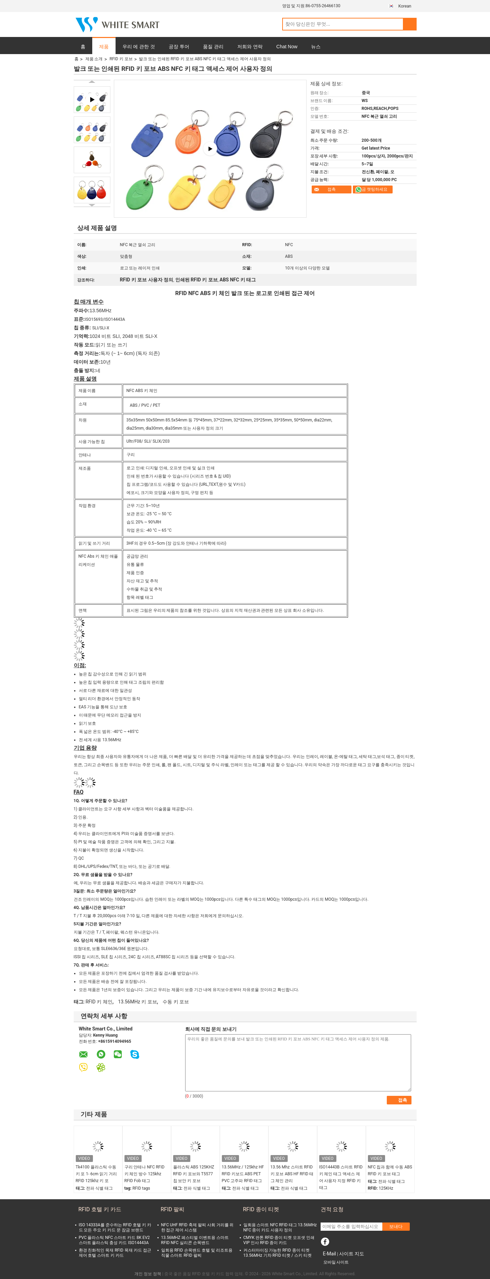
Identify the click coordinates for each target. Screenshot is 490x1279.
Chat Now (286, 46)
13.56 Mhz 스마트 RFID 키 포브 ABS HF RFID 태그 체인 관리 (292, 1174)
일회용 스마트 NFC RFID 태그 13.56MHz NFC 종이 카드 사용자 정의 (280, 1227)
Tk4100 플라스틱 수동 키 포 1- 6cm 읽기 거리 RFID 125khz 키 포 (96, 1174)
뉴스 (316, 46)
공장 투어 (179, 46)
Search (410, 24)
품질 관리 (213, 46)
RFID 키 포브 (120, 58)
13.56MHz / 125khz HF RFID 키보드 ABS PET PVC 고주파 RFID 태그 (243, 1174)
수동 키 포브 (176, 1001)
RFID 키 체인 (98, 1001)
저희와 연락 (250, 46)
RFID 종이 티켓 (261, 1209)
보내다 (396, 1226)
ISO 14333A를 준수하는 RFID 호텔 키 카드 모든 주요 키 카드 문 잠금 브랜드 (115, 1227)
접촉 (331, 189)
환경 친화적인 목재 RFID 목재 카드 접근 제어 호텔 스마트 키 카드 (115, 1253)
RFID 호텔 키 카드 (100, 1209)
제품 (104, 46)
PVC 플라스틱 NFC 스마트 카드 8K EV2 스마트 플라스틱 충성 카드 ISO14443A (114, 1240)
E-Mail (329, 1253)
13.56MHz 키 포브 (137, 1001)
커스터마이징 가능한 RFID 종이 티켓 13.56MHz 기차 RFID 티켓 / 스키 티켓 (277, 1253)
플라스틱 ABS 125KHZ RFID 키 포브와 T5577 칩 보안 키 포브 (193, 1174)
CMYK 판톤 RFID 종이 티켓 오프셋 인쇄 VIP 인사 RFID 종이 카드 (279, 1240)
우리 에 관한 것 (138, 46)
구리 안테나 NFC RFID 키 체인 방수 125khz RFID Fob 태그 (144, 1174)
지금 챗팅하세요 (372, 189)
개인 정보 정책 (147, 1273)
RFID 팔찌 (173, 1209)
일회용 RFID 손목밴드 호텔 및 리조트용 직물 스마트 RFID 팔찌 (196, 1253)
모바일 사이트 (336, 1262)
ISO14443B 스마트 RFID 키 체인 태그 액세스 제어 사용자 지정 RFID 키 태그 (341, 1177)
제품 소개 (94, 58)
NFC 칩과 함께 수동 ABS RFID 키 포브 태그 (390, 1170)
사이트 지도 (351, 1253)
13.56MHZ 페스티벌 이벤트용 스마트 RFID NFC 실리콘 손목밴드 (195, 1240)
